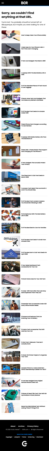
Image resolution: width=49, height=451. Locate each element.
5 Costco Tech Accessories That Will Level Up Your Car (32, 330)
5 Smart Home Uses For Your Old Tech (33, 279)
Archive (21, 426)
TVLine (24, 437)
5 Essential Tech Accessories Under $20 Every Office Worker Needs (34, 304)
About (13, 426)
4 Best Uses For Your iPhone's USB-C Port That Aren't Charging (32, 48)
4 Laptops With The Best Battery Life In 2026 (33, 73)
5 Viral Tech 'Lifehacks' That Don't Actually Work (32, 343)
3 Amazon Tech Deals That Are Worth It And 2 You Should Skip (33, 189)
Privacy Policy (32, 426)
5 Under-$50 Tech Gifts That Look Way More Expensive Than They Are (33, 291)
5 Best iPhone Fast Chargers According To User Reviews (33, 125)
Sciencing (31, 437)
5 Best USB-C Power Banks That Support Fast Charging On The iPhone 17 (34, 150)
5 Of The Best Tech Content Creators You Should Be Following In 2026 (32, 202)
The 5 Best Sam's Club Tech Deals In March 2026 (32, 176)
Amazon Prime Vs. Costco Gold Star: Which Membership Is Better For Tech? (33, 368)
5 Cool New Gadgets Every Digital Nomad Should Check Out (31, 381)
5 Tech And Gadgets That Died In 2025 (33, 61)
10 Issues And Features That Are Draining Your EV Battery (31, 317)
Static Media (15, 430)
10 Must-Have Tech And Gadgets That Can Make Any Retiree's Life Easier (33, 99)
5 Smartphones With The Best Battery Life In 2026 (33, 214)
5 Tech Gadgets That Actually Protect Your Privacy (33, 163)
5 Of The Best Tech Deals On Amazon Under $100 (33, 112)
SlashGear (39, 437)
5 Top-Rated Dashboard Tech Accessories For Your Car (30, 266)
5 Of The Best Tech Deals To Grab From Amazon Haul (33, 240)
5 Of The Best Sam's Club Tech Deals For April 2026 (34, 253)
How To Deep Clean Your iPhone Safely (33, 35)
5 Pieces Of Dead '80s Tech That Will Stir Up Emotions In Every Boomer (34, 394)
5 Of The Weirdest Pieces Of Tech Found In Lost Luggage (34, 86)
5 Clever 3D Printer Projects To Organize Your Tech (34, 355)
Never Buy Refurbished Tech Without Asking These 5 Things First (33, 407)
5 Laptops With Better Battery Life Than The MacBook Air (33, 137)
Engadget (9, 437)
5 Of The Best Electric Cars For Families (33, 227)
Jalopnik (17, 437)
